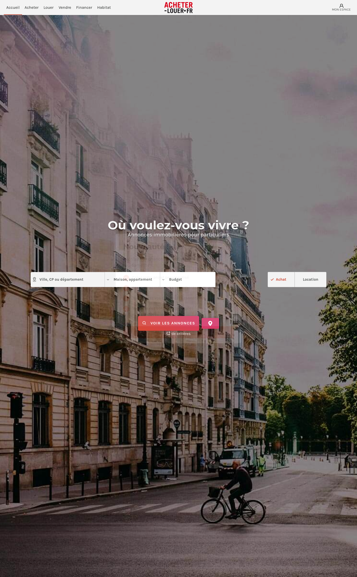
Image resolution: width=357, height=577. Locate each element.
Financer (84, 7)
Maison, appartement (129, 279)
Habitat (104, 7)
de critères (178, 333)
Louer (48, 7)
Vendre (65, 7)
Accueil (13, 7)
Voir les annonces (168, 323)
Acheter (31, 7)
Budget (171, 279)
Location (310, 279)
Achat (281, 279)
